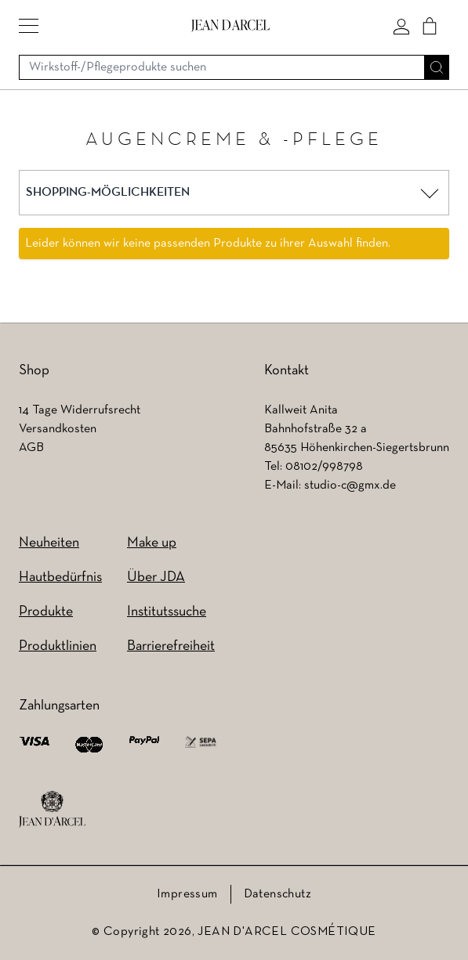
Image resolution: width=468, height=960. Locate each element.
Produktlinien (57, 646)
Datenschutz (277, 894)
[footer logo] (52, 809)
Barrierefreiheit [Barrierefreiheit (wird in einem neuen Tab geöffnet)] (171, 646)
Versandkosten (57, 429)
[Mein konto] (401, 25)
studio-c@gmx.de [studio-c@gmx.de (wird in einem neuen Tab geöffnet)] (350, 485)
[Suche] (436, 67)
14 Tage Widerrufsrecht (79, 410)
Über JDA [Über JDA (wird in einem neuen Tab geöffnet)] (156, 577)
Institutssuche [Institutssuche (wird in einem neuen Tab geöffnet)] (166, 612)
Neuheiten (49, 543)
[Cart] (429, 25)
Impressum (187, 894)
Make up (151, 543)
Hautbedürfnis (60, 577)
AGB (31, 447)
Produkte (46, 612)
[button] (28, 26)
